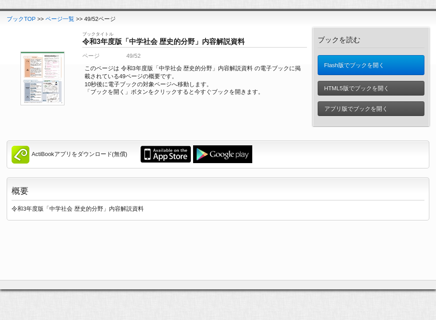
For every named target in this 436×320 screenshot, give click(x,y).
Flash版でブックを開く (353, 65)
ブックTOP (21, 19)
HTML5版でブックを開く (356, 88)
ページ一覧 (59, 19)
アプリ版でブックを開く (355, 108)
